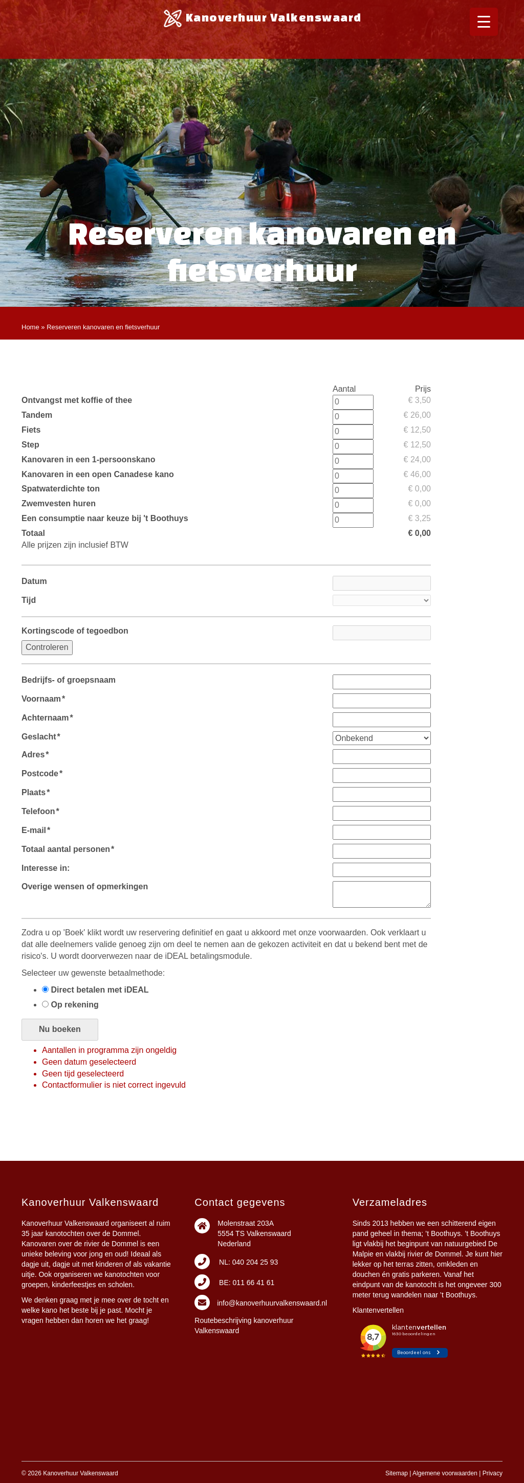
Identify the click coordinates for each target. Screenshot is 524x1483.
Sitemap (396, 1473)
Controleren (47, 647)
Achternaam (47, 717)
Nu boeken (60, 1029)
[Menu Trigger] (484, 22)
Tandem (36, 415)
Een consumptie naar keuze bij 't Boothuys (104, 518)
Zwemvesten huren (58, 503)
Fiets (30, 429)
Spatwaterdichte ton (60, 488)
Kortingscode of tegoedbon (74, 630)
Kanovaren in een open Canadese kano (97, 474)
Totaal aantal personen (67, 849)
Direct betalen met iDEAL (95, 989)
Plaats (35, 792)
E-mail (35, 830)
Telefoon (40, 811)
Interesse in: (45, 868)
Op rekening (70, 1004)
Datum (34, 581)
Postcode (41, 773)
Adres (35, 754)
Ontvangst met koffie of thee (76, 400)
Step (30, 444)
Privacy (493, 1473)
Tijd (28, 600)
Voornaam (43, 698)
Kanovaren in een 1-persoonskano (88, 459)
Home (30, 327)
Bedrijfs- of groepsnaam (68, 680)
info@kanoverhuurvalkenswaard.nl (272, 1303)
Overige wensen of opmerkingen (84, 886)
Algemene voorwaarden (444, 1473)
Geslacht (40, 736)
